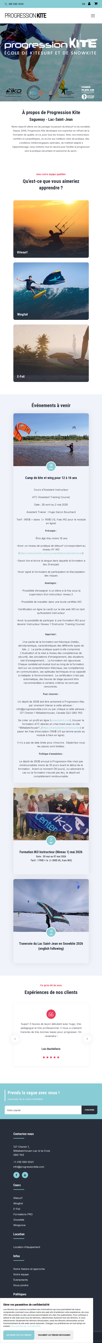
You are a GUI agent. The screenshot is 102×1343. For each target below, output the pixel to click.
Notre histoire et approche (29, 1268)
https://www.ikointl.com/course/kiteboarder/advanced (51, 553)
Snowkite (18, 1219)
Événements (20, 1279)
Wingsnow (19, 1225)
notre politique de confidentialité (25, 1326)
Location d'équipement (26, 1247)
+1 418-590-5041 (23, 1162)
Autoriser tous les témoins (18, 1335)
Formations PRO (23, 1214)
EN (83, 3)
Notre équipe (21, 1274)
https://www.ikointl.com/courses (61, 727)
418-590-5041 (16, 3)
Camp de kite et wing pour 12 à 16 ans (51, 478)
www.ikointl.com (60, 720)
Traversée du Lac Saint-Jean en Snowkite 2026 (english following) (51, 946)
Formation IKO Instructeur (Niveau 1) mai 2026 (51, 852)
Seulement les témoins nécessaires (54, 1335)
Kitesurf (18, 1198)
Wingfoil (18, 1203)
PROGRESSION (25, 15)
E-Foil (16, 1208)
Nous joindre (20, 1285)
